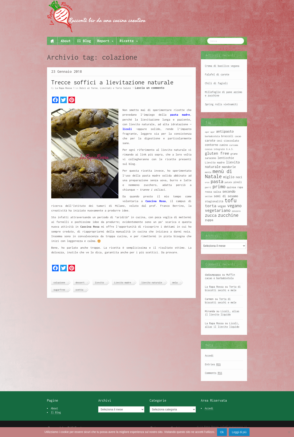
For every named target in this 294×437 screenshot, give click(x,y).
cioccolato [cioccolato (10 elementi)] (231, 140)
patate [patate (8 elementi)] (228, 182)
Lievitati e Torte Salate (115, 88)
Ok (222, 432)
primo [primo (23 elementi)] (219, 186)
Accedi (209, 355)
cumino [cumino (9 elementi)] (223, 144)
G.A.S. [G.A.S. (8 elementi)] (230, 149)
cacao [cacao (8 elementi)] (238, 136)
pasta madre (178, 114)
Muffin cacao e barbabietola (220, 276)
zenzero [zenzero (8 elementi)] (236, 211)
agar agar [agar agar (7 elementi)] (210, 132)
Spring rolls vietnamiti (221, 104)
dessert (80, 282)
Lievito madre (122, 282)
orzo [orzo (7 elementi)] (207, 182)
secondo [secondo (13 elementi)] (228, 191)
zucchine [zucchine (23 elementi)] (228, 215)
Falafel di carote (217, 74)
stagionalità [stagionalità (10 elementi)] (214, 201)
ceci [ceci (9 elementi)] (219, 140)
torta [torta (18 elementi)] (210, 205)
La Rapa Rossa (63, 88)
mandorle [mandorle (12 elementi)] (229, 167)
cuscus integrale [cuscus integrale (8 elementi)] (215, 149)
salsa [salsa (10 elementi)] (217, 191)
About (66, 41)
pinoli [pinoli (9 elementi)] (238, 182)
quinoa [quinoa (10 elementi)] (231, 187)
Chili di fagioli (216, 83)
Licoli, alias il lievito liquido (222, 313)
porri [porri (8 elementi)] (208, 187)
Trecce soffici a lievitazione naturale (112, 82)
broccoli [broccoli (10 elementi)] (227, 136)
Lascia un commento (149, 87)
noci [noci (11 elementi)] (239, 177)
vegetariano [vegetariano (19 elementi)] (218, 210)
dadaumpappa (213, 274)
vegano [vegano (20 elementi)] (234, 205)
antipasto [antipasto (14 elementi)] (225, 131)
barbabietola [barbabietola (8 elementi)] (212, 136)
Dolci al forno (89, 88)
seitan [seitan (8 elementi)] (208, 196)
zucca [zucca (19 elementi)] (211, 215)
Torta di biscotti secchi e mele (223, 288)
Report (105, 41)
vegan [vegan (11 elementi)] (222, 206)
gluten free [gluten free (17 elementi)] (217, 153)
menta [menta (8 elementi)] (208, 172)
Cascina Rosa (156, 201)
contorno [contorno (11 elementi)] (211, 144)
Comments (213, 373)
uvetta (79, 289)
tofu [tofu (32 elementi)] (231, 200)
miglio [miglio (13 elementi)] (228, 177)
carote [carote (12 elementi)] (210, 140)
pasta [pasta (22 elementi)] (217, 181)
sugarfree (59, 289)
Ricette (129, 41)
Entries (213, 364)
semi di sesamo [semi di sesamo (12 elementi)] (226, 196)
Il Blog (84, 41)
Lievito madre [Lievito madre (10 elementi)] (215, 162)
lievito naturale (151, 282)
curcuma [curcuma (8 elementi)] (233, 145)
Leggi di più (239, 432)
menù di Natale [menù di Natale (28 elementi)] (218, 173)
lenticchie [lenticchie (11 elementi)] (225, 158)
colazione (59, 282)
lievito (99, 282)
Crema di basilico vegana (222, 65)
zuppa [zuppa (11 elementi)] (209, 220)
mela (174, 282)
